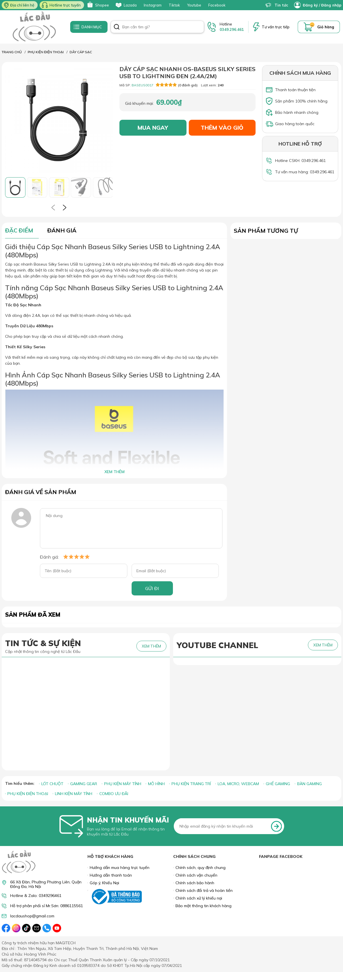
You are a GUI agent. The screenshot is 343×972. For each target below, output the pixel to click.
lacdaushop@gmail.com (32, 916)
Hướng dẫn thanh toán (111, 875)
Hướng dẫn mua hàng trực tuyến (119, 867)
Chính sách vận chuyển (196, 875)
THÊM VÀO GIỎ (222, 127)
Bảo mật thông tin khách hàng (203, 905)
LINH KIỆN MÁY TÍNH (73, 793)
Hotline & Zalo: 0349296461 (35, 895)
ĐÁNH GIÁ (61, 230)
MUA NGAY (153, 127)
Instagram (153, 5)
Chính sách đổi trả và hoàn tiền (204, 890)
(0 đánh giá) (177, 85)
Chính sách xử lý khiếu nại (198, 898)
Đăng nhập (331, 5)
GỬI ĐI (152, 588)
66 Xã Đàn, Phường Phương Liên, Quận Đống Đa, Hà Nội (46, 884)
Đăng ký (310, 5)
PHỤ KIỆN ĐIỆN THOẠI (27, 793)
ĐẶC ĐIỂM (19, 230)
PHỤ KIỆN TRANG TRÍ (191, 783)
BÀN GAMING (309, 783)
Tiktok (174, 5)
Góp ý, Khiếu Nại (104, 882)
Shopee (97, 5)
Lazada (126, 5)
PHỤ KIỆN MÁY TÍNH (122, 783)
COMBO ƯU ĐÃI (113, 793)
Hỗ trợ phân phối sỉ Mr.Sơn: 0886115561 (46, 905)
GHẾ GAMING (278, 783)
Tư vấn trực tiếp (276, 27)
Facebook (217, 5)
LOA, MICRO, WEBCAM (238, 783)
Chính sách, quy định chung (200, 867)
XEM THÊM (114, 471)
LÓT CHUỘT (52, 783)
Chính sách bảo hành (194, 882)
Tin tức (276, 5)
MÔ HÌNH (156, 783)
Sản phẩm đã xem (32, 614)
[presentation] (53, 207)
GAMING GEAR (83, 783)
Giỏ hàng (325, 27)
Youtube (194, 5)
